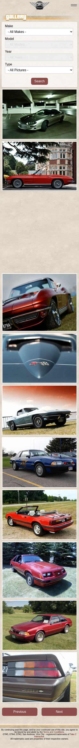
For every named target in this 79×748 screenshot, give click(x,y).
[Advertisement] (39, 232)
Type (8, 64)
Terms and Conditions (53, 732)
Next (59, 711)
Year (8, 51)
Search (39, 81)
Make (9, 26)
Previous (19, 711)
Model (9, 39)
